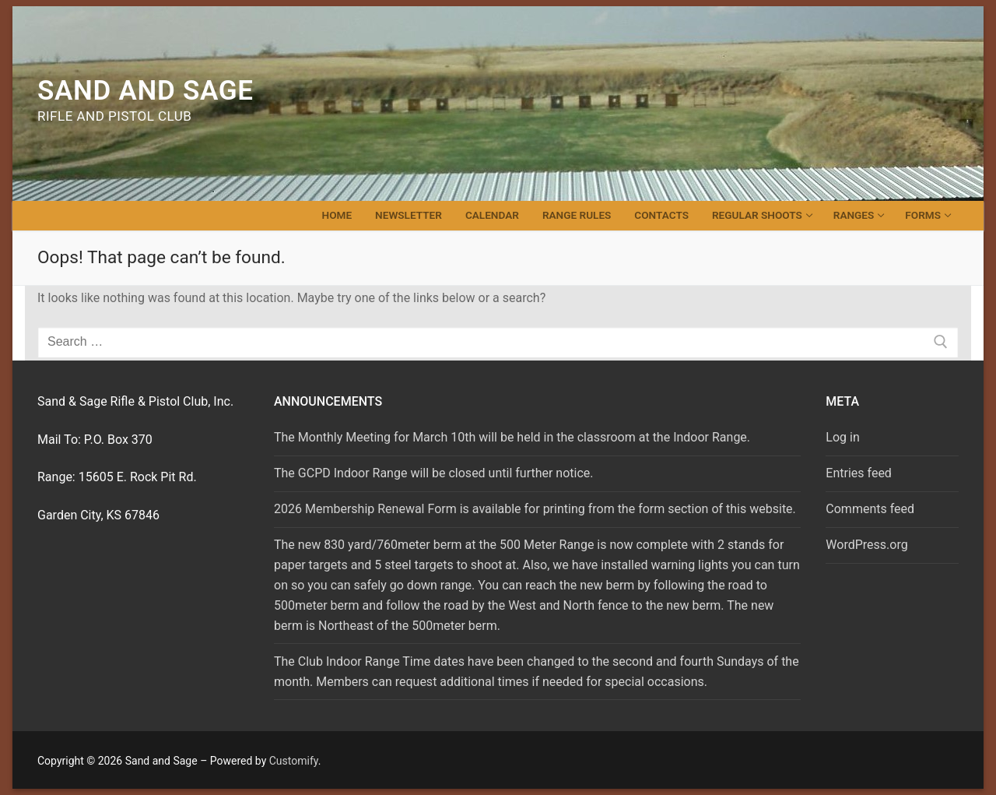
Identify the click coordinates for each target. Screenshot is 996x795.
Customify (293, 761)
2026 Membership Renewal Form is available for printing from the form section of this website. (535, 508)
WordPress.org (866, 544)
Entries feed (859, 473)
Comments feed (870, 508)
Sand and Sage (145, 90)
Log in (842, 437)
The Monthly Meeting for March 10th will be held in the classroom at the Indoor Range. (512, 437)
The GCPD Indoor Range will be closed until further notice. (434, 473)
